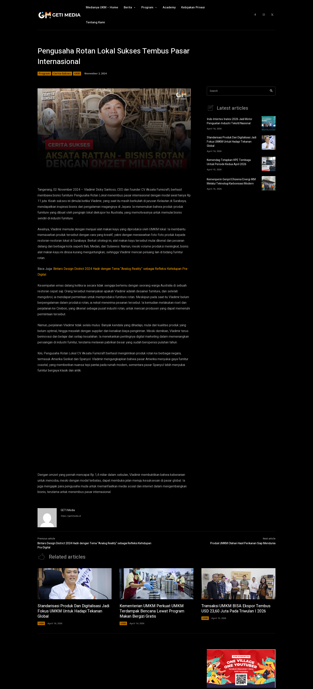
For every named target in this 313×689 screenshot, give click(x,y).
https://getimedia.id (71, 516)
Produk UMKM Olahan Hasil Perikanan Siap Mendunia (242, 543)
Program (44, 74)
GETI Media (68, 510)
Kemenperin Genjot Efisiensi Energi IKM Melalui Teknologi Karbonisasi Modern (231, 181)
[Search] (271, 91)
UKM (77, 74)
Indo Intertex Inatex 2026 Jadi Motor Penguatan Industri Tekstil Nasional (229, 121)
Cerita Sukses (62, 74)
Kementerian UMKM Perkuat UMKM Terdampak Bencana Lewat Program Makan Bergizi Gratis (152, 611)
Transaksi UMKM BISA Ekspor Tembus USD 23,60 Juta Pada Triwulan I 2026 (235, 608)
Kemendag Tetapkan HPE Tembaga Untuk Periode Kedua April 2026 (229, 162)
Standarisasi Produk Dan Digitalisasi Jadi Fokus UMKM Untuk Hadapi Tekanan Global (231, 141)
